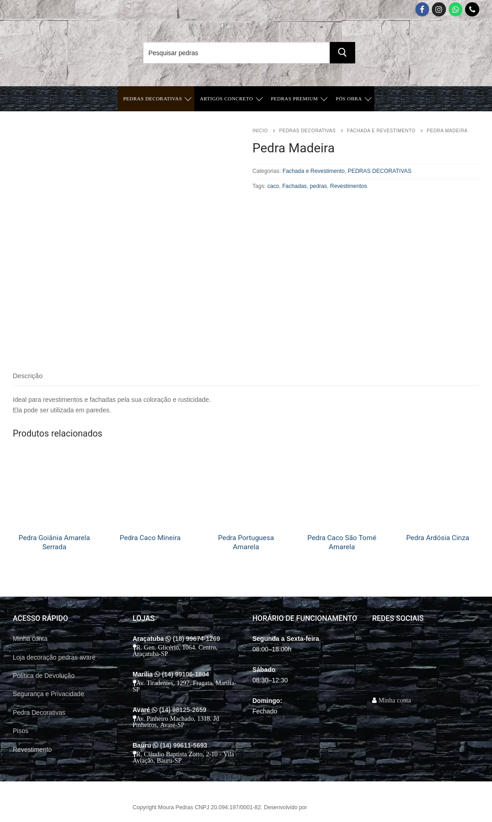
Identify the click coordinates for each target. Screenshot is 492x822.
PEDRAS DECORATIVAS (307, 130)
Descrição (27, 376)
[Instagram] (439, 9)
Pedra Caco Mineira (150, 538)
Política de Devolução (43, 675)
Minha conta (30, 638)
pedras (318, 186)
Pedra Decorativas (39, 712)
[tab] (27, 376)
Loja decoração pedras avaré (54, 657)
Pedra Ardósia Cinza (437, 538)
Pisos (20, 730)
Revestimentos (348, 186)
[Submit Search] (342, 52)
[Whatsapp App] (456, 9)
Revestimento (32, 749)
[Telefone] (472, 9)
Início (260, 130)
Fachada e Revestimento (381, 130)
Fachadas (294, 186)
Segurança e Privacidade (48, 693)
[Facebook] (422, 9)
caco (273, 186)
